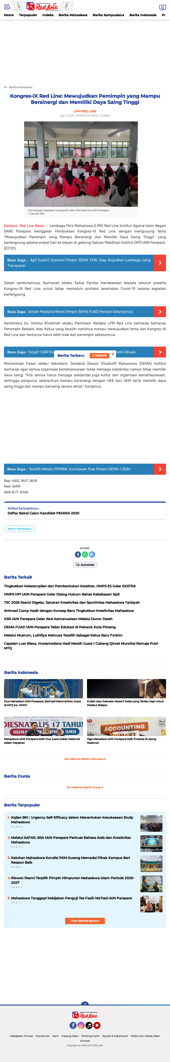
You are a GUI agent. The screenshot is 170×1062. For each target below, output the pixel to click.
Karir (55, 1036)
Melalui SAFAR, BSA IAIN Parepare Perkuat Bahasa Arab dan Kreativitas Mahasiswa (71, 840)
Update (99, 355)
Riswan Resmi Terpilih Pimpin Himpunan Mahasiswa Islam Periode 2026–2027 (73, 880)
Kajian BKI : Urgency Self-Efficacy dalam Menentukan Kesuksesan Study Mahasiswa (72, 819)
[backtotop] (85, 1005)
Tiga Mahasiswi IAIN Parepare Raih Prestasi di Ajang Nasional (121, 740)
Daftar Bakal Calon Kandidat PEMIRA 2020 (43, 513)
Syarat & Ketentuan (115, 1036)
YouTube (100, 1027)
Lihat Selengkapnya (85, 920)
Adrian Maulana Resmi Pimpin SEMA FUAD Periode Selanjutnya (80, 312)
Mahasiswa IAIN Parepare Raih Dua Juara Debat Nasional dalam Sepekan (42, 740)
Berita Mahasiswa (73, 15)
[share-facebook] (78, 554)
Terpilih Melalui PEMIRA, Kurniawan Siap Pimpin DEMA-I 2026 (79, 469)
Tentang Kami (90, 1036)
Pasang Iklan (69, 1036)
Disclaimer (42, 1036)
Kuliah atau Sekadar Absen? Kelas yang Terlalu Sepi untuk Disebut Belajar (125, 703)
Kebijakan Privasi (21, 1036)
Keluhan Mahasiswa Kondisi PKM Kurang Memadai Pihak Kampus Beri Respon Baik (70, 860)
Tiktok (90, 1027)
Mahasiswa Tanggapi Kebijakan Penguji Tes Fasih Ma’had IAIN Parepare (71, 898)
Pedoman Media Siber (145, 1036)
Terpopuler (28, 15)
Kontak (85, 1040)
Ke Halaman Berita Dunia (85, 787)
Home (9, 15)
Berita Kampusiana (108, 15)
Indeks (47, 15)
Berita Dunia (17, 776)
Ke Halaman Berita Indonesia (85, 759)
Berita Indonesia (142, 15)
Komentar (85, 564)
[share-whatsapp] (85, 554)
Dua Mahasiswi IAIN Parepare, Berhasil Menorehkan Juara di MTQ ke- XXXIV (42, 703)
